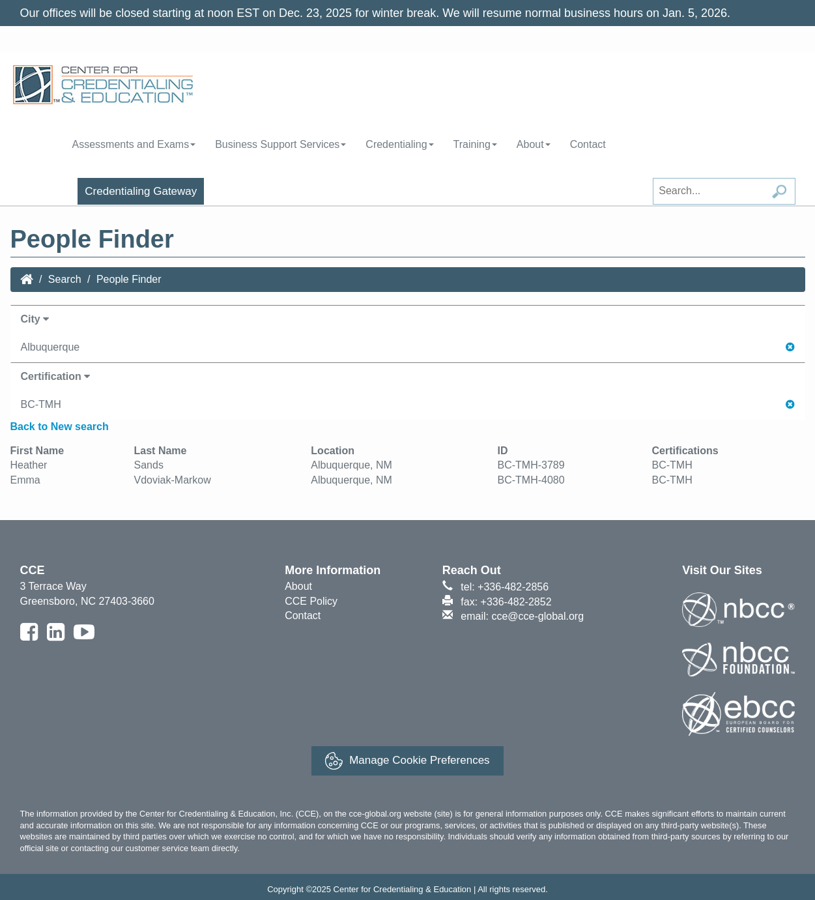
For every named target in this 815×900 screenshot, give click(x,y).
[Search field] (724, 191)
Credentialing (399, 144)
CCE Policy (311, 601)
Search (64, 279)
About (533, 144)
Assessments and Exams (134, 144)
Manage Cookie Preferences (407, 761)
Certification (56, 376)
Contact (588, 144)
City (35, 319)
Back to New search (59, 426)
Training (475, 144)
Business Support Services (280, 144)
